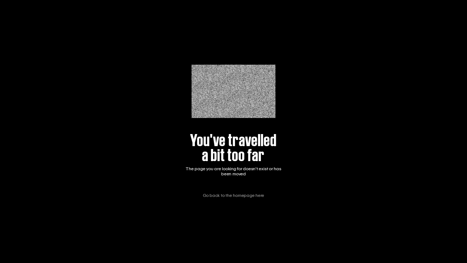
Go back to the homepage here (233, 195)
